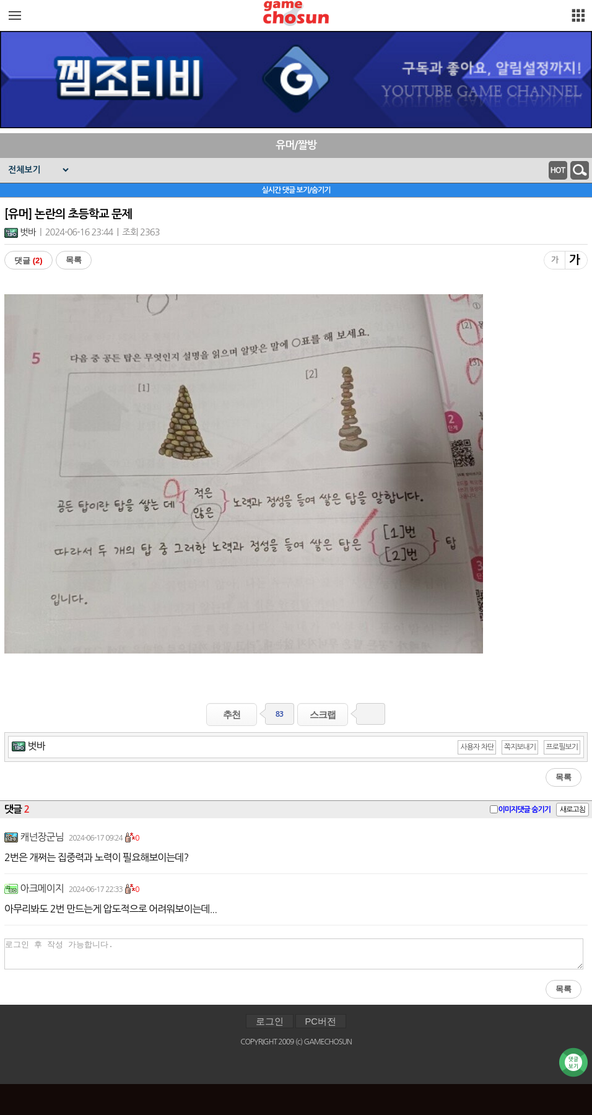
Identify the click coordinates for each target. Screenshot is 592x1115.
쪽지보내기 (520, 747)
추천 (231, 714)
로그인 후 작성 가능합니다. (293, 953)
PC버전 (320, 1021)
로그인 (270, 1021)
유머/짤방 (296, 145)
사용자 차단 (477, 747)
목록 (74, 260)
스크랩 (323, 714)
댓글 (28, 260)
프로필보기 (562, 747)
